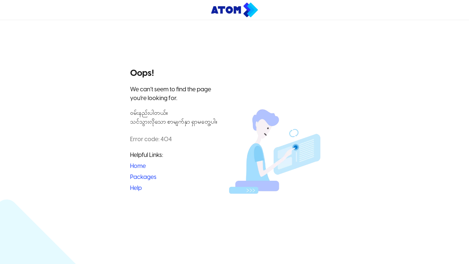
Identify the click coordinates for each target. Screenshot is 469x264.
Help (136, 188)
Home (138, 166)
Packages (143, 177)
